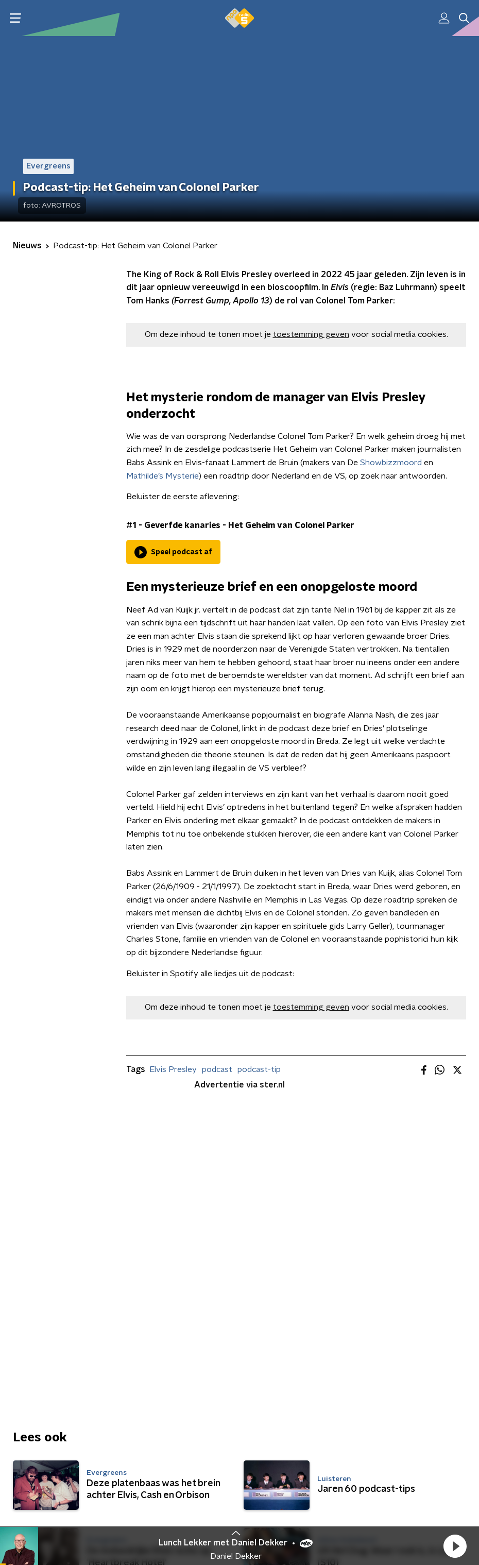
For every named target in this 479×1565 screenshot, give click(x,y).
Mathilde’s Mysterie (162, 476)
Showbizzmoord (391, 462)
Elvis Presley (173, 1069)
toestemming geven (311, 334)
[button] (454, 1545)
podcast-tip (259, 1069)
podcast (217, 1069)
